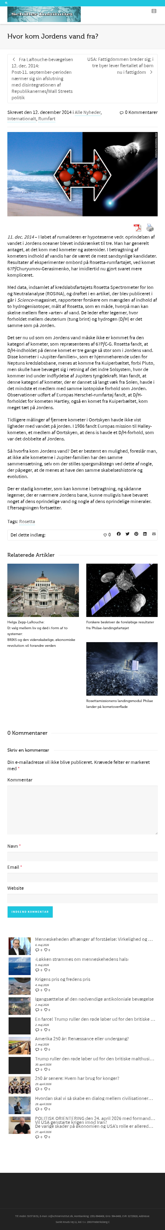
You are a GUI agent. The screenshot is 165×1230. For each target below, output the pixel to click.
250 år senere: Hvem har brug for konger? (77, 1078)
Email (13, 867)
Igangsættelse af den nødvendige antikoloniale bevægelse (94, 999)
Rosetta (27, 521)
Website (15, 888)
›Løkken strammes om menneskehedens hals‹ (82, 959)
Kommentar (19, 780)
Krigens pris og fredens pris (62, 979)
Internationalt (21, 119)
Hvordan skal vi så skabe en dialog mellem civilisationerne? (95, 1098)
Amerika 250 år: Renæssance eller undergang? (82, 1039)
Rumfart (46, 119)
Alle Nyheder (88, 112)
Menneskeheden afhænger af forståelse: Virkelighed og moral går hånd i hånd (95, 939)
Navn (12, 846)
